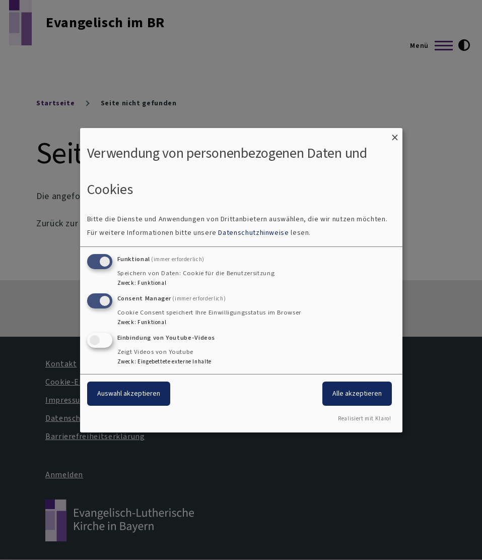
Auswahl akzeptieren (128, 393)
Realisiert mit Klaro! (364, 418)
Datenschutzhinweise (253, 232)
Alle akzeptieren (357, 393)
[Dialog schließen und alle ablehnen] (394, 134)
